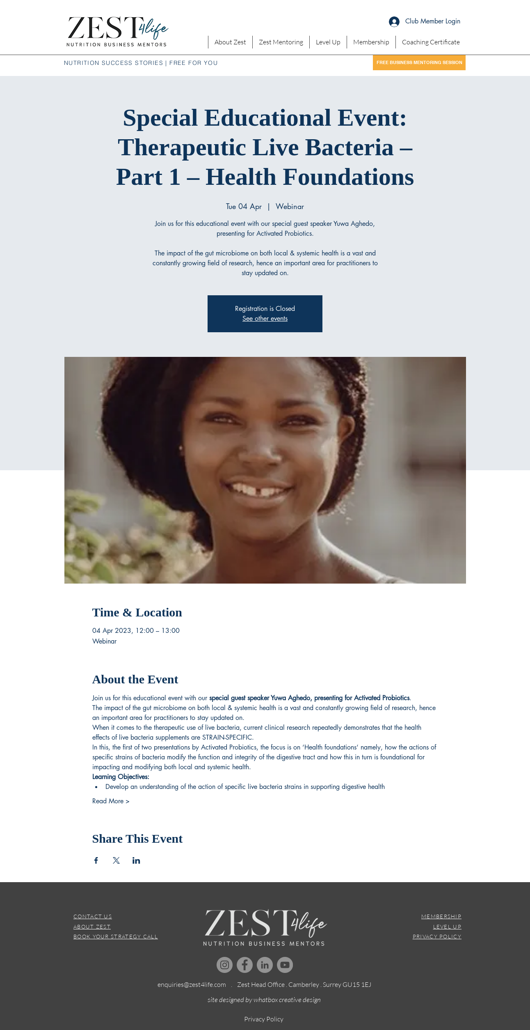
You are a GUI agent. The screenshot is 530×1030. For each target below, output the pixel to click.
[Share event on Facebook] (96, 860)
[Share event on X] (116, 860)
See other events (265, 318)
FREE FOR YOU (193, 63)
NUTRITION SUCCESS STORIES (113, 63)
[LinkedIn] (265, 965)
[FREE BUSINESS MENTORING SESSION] (419, 62)
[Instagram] (225, 965)
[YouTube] (285, 965)
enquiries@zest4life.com (192, 984)
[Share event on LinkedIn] (136, 860)
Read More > (111, 801)
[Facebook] (245, 965)
